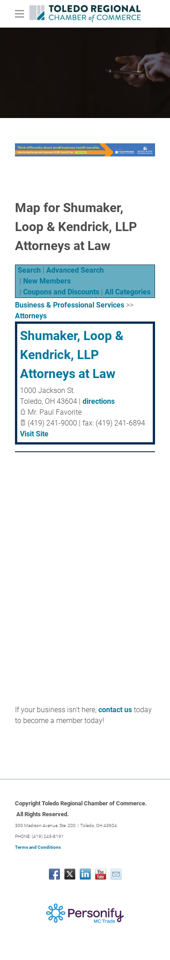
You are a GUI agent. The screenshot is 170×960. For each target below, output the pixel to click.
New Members (47, 281)
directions (99, 401)
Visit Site (34, 434)
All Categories (128, 292)
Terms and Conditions (38, 847)
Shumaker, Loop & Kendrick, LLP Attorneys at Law (71, 354)
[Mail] (116, 874)
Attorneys (31, 316)
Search (29, 270)
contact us (115, 709)
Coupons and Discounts (61, 292)
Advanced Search (75, 270)
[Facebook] (54, 874)
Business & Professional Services (69, 305)
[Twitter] (69, 874)
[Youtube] (100, 874)
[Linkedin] (85, 874)
